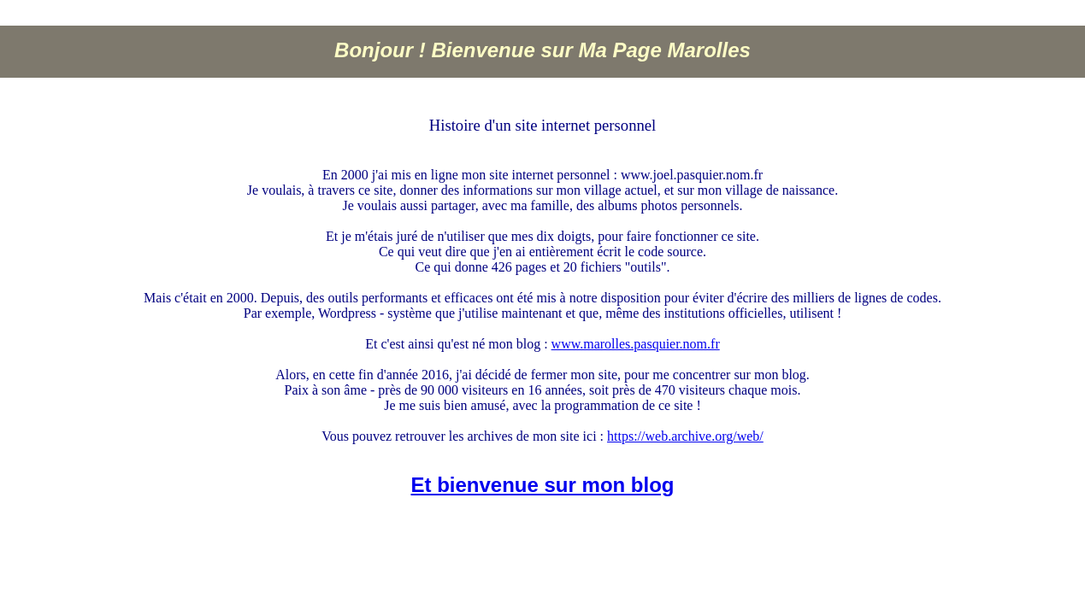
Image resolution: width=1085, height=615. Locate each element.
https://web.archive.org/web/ (685, 436)
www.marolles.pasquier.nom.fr (635, 344)
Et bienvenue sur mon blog (542, 484)
